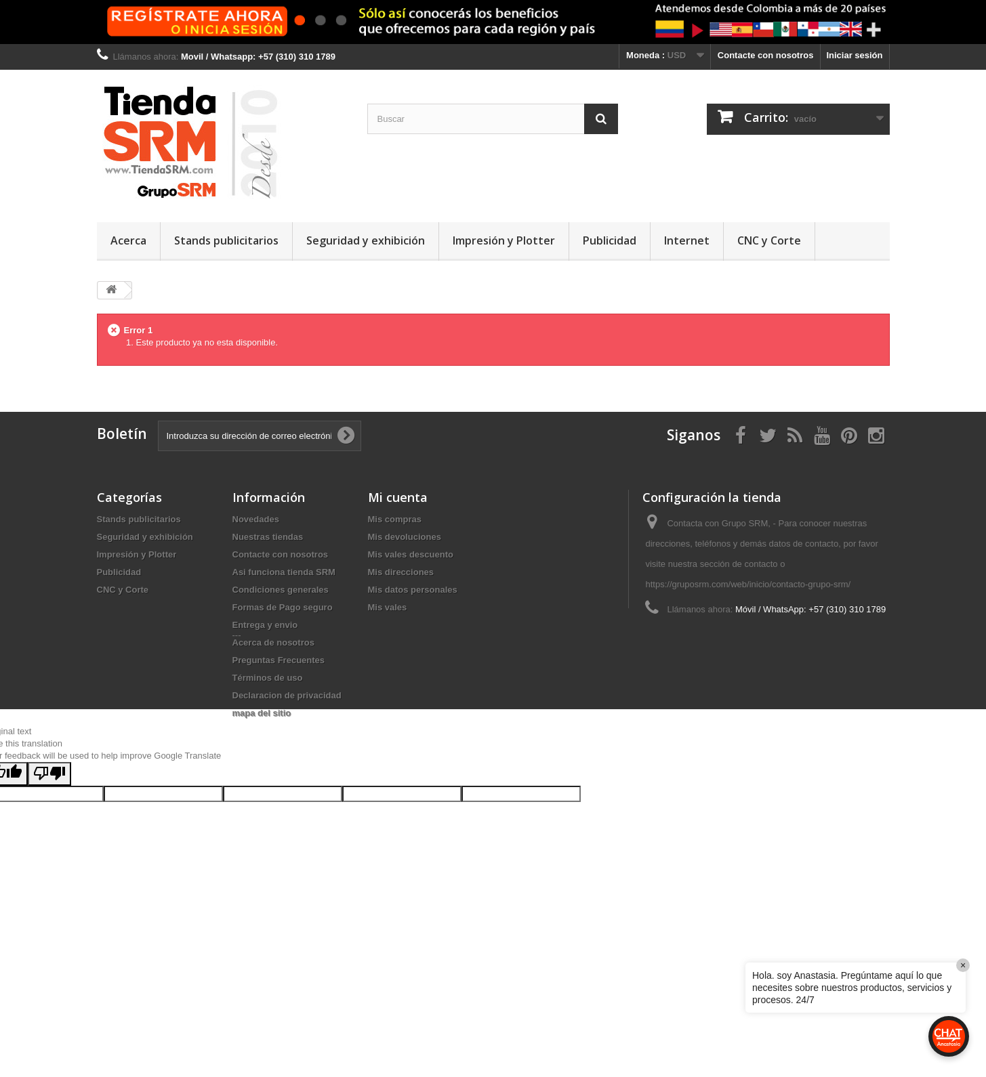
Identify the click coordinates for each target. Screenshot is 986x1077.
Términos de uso (267, 678)
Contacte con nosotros (766, 55)
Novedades (255, 519)
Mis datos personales (412, 590)
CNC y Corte (769, 240)
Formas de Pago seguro (282, 607)
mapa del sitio (261, 713)
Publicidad (609, 240)
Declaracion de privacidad (287, 695)
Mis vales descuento (410, 554)
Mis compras (395, 519)
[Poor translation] (49, 875)
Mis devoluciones (404, 537)
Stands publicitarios (226, 240)
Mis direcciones (401, 572)
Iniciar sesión (854, 55)
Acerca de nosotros (273, 642)
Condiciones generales (280, 590)
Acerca (128, 240)
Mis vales (387, 607)
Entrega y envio (265, 625)
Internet (687, 240)
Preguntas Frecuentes (278, 660)
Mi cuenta (398, 497)
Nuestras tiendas (268, 537)
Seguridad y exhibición (365, 240)
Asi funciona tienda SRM (283, 572)
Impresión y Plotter (504, 240)
